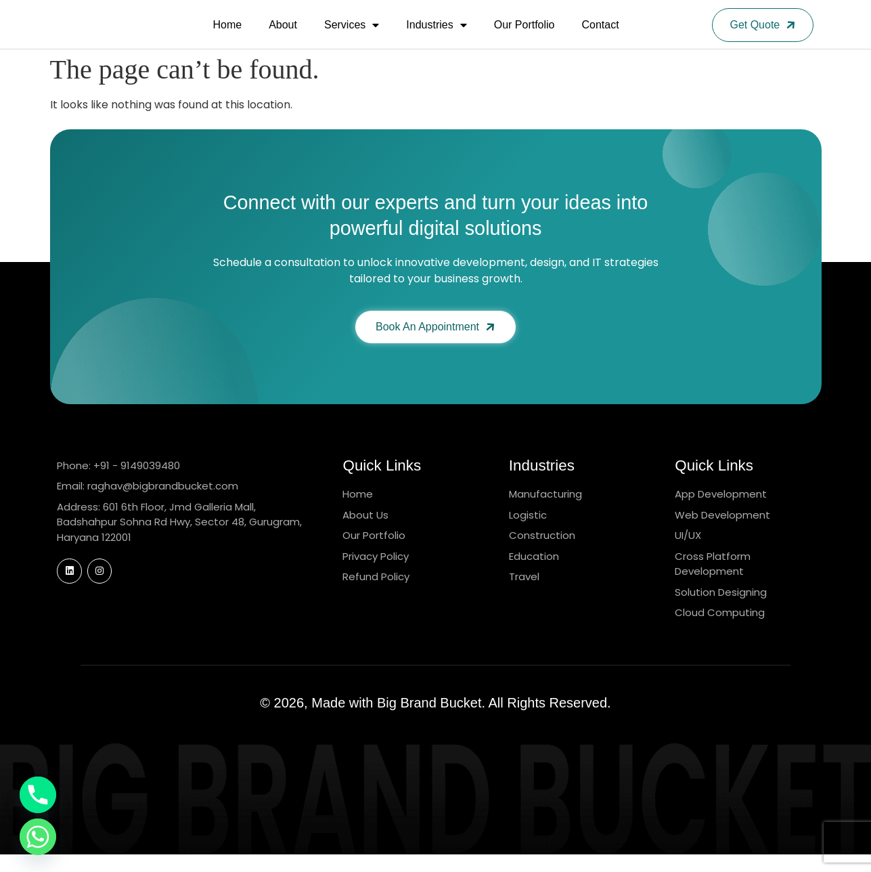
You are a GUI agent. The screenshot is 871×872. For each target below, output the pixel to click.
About (283, 33)
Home (227, 33)
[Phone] (38, 795)
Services (351, 34)
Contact (600, 33)
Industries (436, 34)
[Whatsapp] (38, 837)
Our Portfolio (524, 33)
